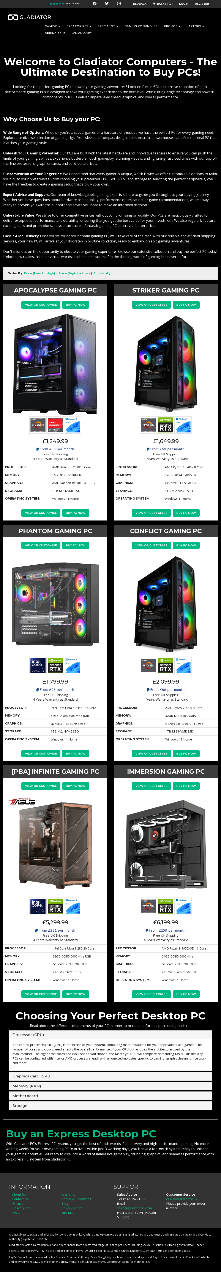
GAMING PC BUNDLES (141, 26)
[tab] (110, 1035)
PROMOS (172, 26)
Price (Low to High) (39, 273)
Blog (65, 1203)
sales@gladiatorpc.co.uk (134, 1208)
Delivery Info (21, 1208)
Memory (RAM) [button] (27, 1086)
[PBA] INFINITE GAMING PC (55, 771)
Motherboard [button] (25, 1096)
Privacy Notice (72, 1208)
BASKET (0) (163, 3)
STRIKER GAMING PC (165, 290)
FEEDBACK (139, 3)
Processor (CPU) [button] (28, 1035)
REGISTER (202, 3)
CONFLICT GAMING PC (166, 531)
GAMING (52, 26)
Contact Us (20, 1199)
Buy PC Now (76, 304)
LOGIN (183, 3)
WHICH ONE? (82, 33)
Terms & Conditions (76, 1199)
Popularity (101, 273)
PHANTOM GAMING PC (55, 531)
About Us (19, 1194)
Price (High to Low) (74, 273)
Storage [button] (20, 1106)
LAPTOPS (195, 26)
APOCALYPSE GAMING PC (55, 290)
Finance (17, 1203)
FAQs (16, 1212)
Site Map (68, 1212)
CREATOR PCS (78, 26)
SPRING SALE (55, 33)
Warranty (68, 1194)
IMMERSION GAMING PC (166, 771)
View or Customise (41, 304)
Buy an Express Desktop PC (81, 1133)
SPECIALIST (108, 26)
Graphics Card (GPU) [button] (32, 1076)
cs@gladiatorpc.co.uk (181, 1199)
